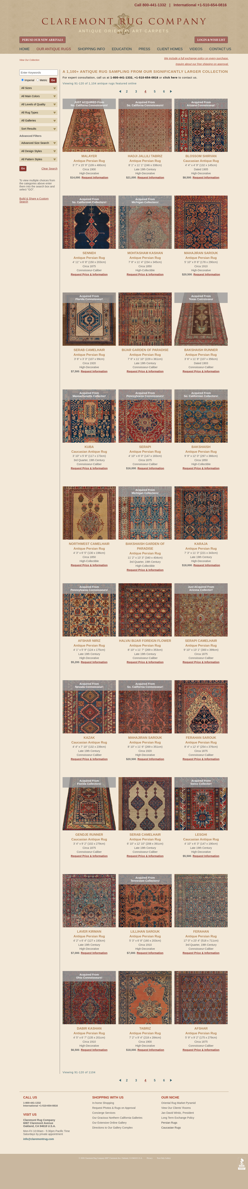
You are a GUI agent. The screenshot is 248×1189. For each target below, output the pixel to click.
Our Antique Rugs (54, 49)
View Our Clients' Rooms (176, 1107)
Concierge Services (103, 1112)
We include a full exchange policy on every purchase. (196, 58)
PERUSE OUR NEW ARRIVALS (42, 40)
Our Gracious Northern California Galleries (117, 1117)
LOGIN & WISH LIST (211, 40)
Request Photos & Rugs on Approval (113, 1107)
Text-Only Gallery (164, 1158)
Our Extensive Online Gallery (109, 1122)
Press (144, 49)
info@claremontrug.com (38, 1139)
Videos (195, 49)
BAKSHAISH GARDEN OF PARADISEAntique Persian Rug (145, 548)
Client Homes (170, 49)
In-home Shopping (103, 1102)
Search (55, 73)
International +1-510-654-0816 (200, 5)
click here (170, 77)
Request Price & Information (89, 274)
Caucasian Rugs (171, 1127)
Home (24, 49)
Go (53, 80)
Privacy (150, 1158)
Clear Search (49, 168)
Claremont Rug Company (124, 24)
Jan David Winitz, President (177, 1112)
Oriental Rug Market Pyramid (178, 1102)
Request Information (95, 177)
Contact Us (220, 49)
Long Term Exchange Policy (177, 1117)
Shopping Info (91, 49)
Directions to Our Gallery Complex (112, 1127)
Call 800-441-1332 (150, 5)
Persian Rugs (169, 1122)
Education (122, 49)
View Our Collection (29, 60)
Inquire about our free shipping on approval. (202, 64)
